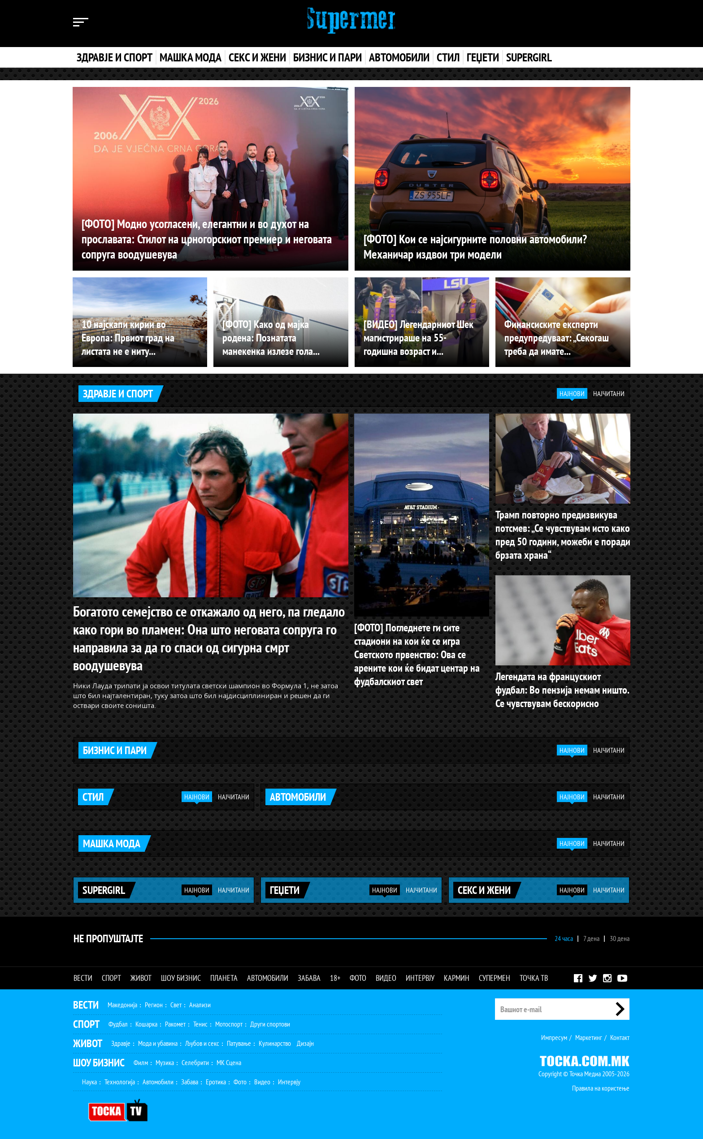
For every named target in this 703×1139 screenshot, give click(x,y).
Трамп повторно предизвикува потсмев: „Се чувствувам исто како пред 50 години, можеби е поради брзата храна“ (562, 534)
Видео (386, 976)
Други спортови (270, 1021)
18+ (335, 976)
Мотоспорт (229, 1021)
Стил (448, 57)
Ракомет (175, 1021)
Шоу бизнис (181, 976)
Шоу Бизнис (99, 1060)
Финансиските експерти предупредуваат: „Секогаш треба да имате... (556, 337)
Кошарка (146, 1021)
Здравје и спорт (114, 57)
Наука (89, 1079)
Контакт (619, 1035)
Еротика (216, 1079)
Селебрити (195, 1060)
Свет (176, 1002)
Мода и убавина (158, 1040)
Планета (224, 976)
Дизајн (305, 1040)
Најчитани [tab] (609, 393)
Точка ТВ (534, 976)
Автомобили (399, 57)
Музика (165, 1060)
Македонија (122, 1002)
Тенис (200, 1021)
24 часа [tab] (564, 936)
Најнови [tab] (572, 393)
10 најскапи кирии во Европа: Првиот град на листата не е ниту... (128, 337)
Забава (309, 976)
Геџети (483, 57)
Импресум (554, 1035)
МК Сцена (229, 1060)
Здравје (120, 1040)
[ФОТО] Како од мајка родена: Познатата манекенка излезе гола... (271, 337)
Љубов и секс (202, 1040)
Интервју (420, 976)
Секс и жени (257, 57)
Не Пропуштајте (108, 936)
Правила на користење (600, 1085)
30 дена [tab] (619, 936)
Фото (358, 976)
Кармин (456, 976)
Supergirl (529, 57)
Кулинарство (275, 1040)
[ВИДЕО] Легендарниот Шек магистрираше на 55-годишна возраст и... (418, 337)
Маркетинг (588, 1035)
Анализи (200, 1002)
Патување (239, 1040)
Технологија (119, 1079)
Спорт (111, 976)
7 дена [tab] (591, 936)
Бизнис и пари (327, 57)
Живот (141, 976)
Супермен (494, 976)
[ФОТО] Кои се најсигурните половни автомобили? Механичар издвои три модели (480, 246)
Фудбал (118, 1021)
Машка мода (190, 57)
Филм (141, 1060)
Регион (154, 1002)
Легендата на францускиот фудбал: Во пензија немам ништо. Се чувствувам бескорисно (562, 689)
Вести (83, 976)
